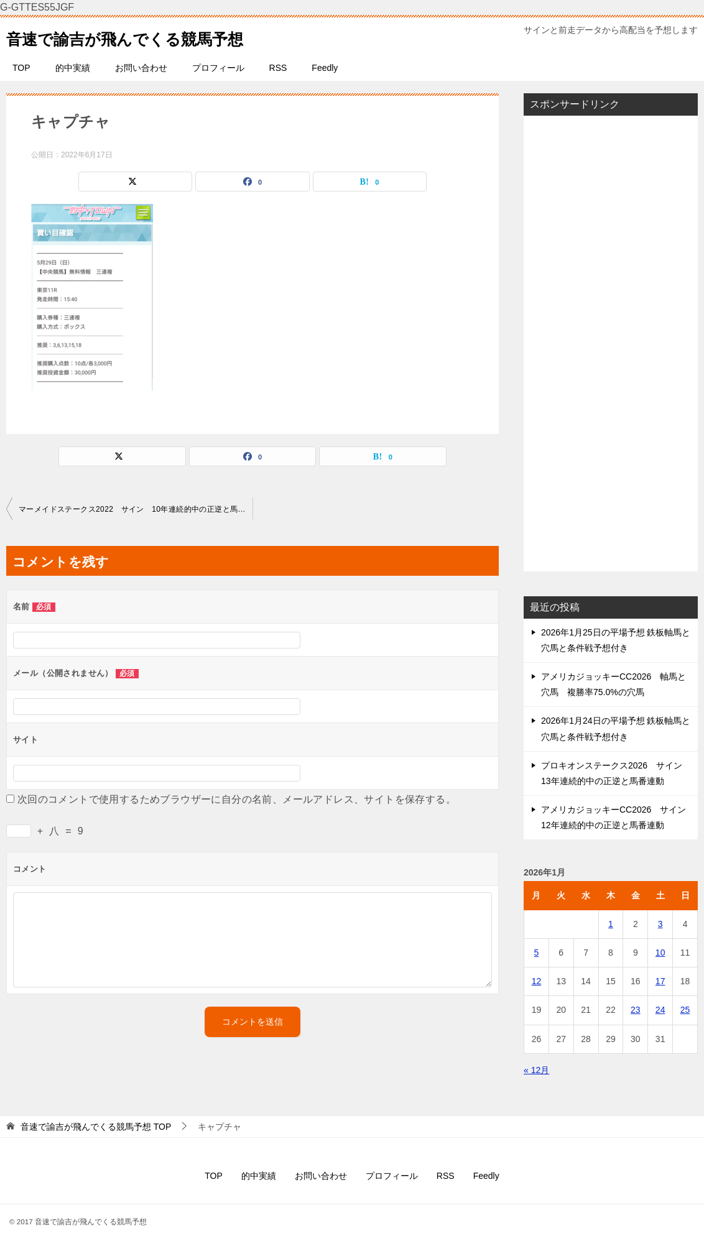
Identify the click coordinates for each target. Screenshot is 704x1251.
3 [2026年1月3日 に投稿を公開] (660, 924)
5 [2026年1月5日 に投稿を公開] (536, 953)
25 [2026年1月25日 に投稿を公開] (685, 1010)
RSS (278, 68)
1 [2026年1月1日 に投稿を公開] (610, 924)
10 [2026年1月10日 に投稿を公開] (660, 953)
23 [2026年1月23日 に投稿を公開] (636, 1010)
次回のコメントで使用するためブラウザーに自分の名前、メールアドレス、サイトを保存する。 (236, 799)
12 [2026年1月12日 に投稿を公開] (537, 981)
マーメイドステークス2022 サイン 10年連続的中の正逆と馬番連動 (135, 509)
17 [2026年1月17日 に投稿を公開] (660, 981)
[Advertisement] (610, 343)
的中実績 (72, 68)
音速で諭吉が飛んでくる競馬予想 (148, 36)
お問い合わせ (141, 68)
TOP (21, 68)
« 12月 (536, 1070)
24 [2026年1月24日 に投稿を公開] (660, 1010)
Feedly (325, 68)
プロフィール (218, 68)
